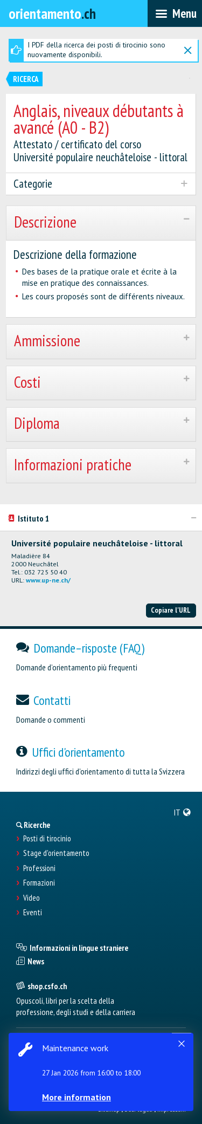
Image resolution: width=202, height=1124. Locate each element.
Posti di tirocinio (47, 839)
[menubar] (175, 13)
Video (31, 898)
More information (76, 1097)
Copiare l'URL (171, 610)
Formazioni (39, 883)
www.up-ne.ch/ (48, 580)
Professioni (39, 868)
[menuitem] (182, 812)
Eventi (32, 912)
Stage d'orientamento (56, 853)
